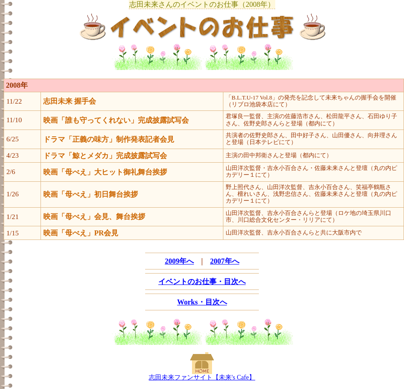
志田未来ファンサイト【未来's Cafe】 (202, 377)
